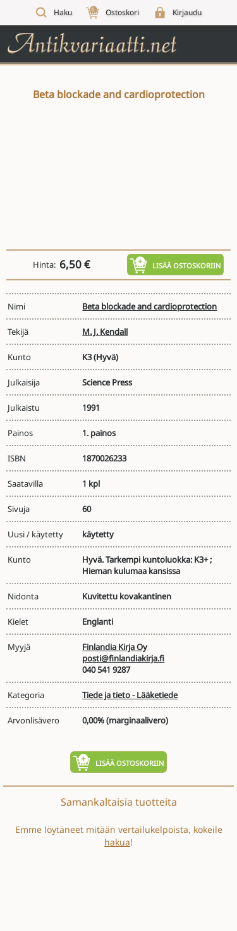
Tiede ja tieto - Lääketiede (130, 695)
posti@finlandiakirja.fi (123, 658)
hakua (117, 842)
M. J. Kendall (105, 331)
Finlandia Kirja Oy (114, 647)
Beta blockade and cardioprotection (149, 306)
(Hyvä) (106, 357)
